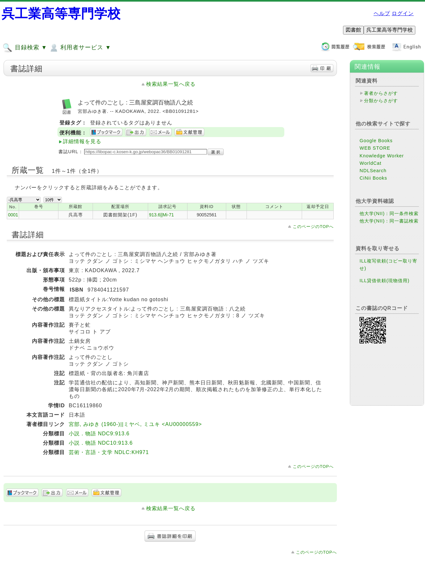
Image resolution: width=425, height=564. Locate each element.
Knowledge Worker (381, 155)
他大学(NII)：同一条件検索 (389, 213)
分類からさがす (381, 100)
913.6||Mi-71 (161, 214)
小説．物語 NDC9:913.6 (99, 433)
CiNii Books (373, 178)
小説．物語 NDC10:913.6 (101, 443)
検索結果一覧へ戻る (171, 84)
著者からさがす (381, 93)
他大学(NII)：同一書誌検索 (389, 220)
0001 (13, 214)
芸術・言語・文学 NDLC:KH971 (109, 452)
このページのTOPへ (313, 226)
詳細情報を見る (82, 141)
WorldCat (370, 163)
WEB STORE (374, 148)
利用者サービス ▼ (80, 48)
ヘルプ (382, 13)
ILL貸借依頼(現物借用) (384, 280)
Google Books (375, 140)
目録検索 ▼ (25, 48)
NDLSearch (372, 170)
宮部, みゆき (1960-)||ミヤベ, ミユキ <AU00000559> (135, 424)
